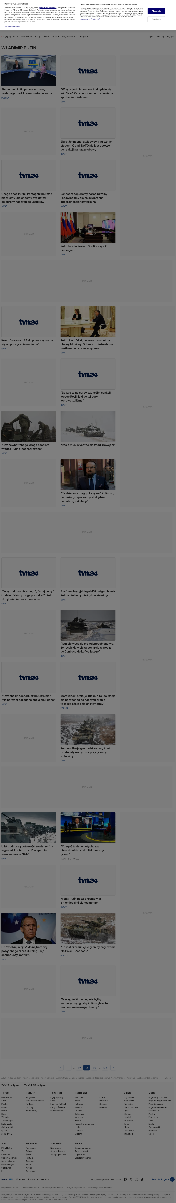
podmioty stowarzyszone (47, 3)
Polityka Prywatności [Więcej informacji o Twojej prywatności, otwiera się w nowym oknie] (12, 22)
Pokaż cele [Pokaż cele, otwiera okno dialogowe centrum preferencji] (156, 15)
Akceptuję (156, 7)
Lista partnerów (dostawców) (90, 14)
